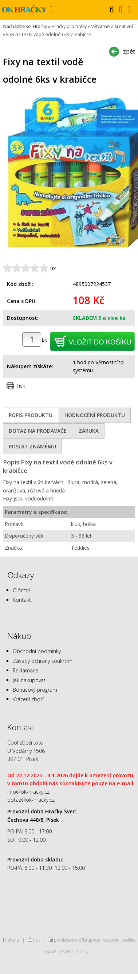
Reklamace (25, 670)
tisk (36, 940)
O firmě (21, 590)
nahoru (12, 940)
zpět (129, 51)
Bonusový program (35, 689)
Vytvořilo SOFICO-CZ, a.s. (69, 951)
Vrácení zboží (28, 699)
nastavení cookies (119, 940)
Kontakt (22, 599)
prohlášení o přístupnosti (78, 940)
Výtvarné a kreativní (112, 26)
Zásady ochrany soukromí (43, 660)
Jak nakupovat (29, 680)
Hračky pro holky (69, 26)
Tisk (20, 385)
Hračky (40, 26)
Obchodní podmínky (37, 651)
